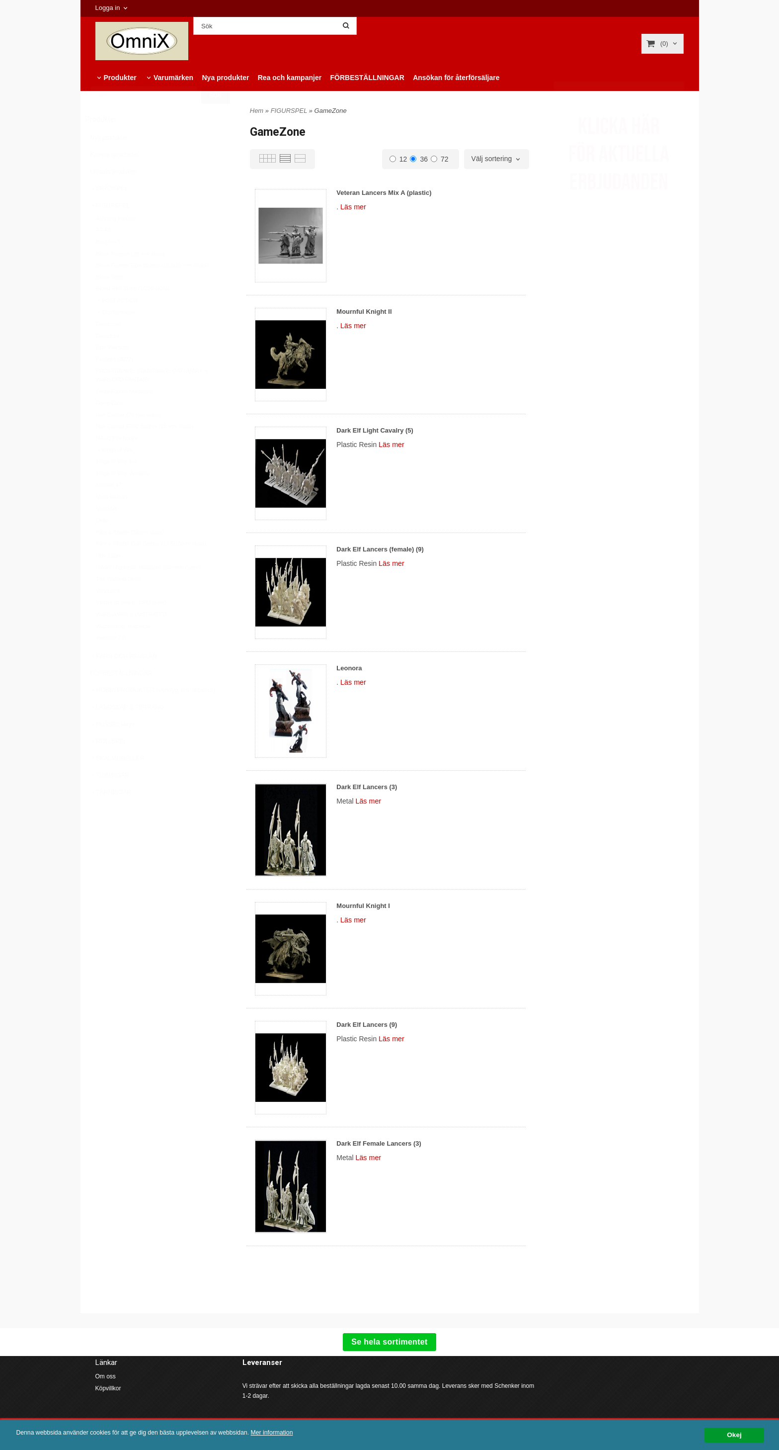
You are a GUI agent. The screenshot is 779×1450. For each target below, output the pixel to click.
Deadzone (108, 348)
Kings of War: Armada (123, 498)
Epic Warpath (112, 371)
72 (440, 159)
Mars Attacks (112, 521)
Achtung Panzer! (116, 243)
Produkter (120, 78)
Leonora (349, 668)
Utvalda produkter (114, 195)
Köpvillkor (108, 1388)
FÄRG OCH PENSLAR (123, 680)
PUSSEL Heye (112, 748)
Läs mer (353, 207)
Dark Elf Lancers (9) (366, 1024)
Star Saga (108, 580)
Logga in (107, 7)
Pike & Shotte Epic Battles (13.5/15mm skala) (151, 568)
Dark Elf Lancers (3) (366, 787)
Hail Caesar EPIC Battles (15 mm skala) (145, 450)
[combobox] (496, 159)
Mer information (300, 1433)
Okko (102, 544)
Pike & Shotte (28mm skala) (130, 556)
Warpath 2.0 (111, 662)
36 (419, 159)
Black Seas (110, 301)
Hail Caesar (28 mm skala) (128, 439)
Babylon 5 (108, 266)
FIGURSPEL (110, 230)
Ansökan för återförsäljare (456, 78)
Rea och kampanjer (289, 78)
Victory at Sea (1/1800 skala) (131, 627)
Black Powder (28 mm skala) (131, 278)
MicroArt (106, 533)
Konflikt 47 (109, 509)
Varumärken (173, 78)
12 (398, 159)
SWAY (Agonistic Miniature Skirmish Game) (149, 592)
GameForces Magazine (124, 416)
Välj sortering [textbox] (491, 159)
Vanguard (108, 615)
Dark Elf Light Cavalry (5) (374, 430)
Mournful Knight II (363, 311)
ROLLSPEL (108, 765)
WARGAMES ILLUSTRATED (131, 638)
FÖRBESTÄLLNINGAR (367, 78)
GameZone (110, 427)
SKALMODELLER (117, 782)
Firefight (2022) (115, 383)
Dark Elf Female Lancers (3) (378, 1143)
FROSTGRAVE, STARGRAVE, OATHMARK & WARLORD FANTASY (152, 399)
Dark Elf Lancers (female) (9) (380, 549)
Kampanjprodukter (114, 179)
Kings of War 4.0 (116, 486)
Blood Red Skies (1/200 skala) (133, 313)
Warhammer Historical (123, 650)
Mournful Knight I (363, 905)
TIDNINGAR (109, 799)
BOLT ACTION (117, 325)
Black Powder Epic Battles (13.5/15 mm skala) (152, 289)
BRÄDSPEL (109, 212)
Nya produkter (225, 78)
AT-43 (103, 254)
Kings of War (115, 474)
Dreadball (108, 360)
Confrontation (115, 337)
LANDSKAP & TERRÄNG (127, 731)
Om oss (105, 1376)
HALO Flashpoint (117, 462)
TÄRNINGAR (111, 816)
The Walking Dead (118, 603)
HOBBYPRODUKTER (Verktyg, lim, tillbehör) (152, 714)
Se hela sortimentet (389, 1342)
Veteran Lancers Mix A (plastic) (383, 192)
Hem (256, 110)
